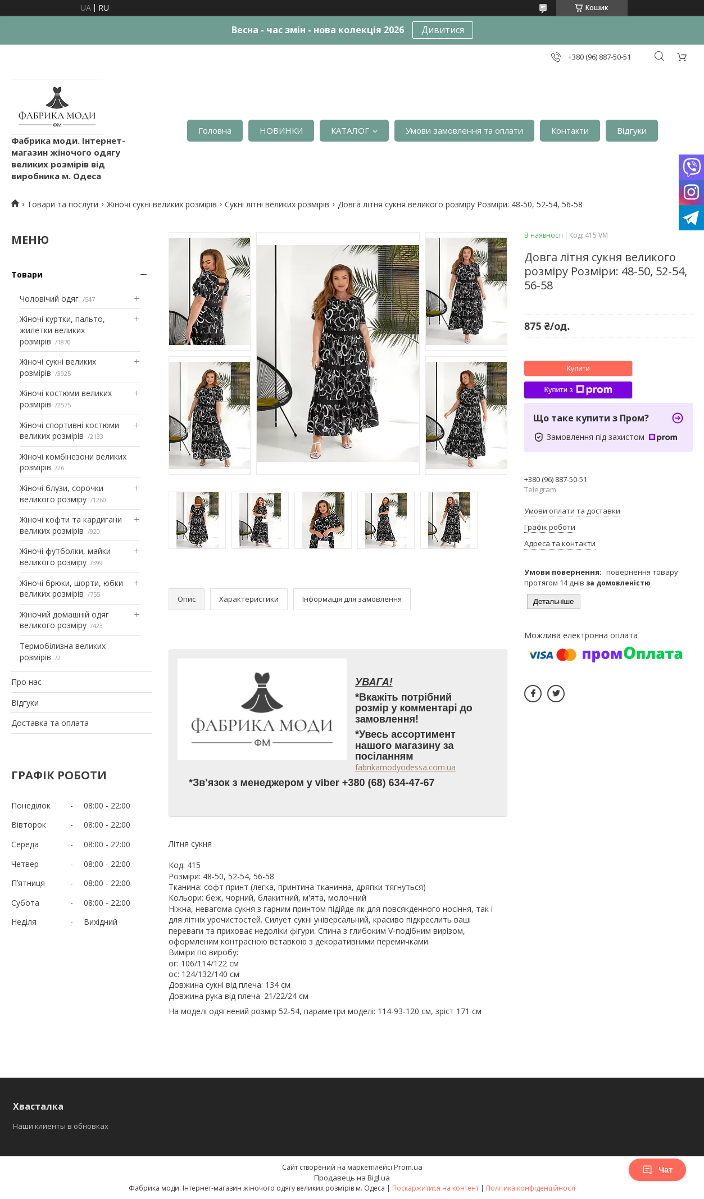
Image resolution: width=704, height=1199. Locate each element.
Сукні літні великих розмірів (277, 204)
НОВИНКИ (281, 130)
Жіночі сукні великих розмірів (162, 204)
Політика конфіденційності (530, 1188)
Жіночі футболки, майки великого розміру (65, 556)
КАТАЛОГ (350, 130)
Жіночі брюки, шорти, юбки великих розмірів (71, 589)
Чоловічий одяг (49, 298)
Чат (657, 1170)
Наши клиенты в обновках (60, 1126)
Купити (578, 368)
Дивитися (442, 30)
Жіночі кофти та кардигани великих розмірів (71, 525)
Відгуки (632, 130)
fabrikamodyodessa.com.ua (405, 767)
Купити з (578, 390)
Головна (214, 130)
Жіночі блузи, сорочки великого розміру (61, 494)
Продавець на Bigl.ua (352, 1178)
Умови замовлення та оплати (464, 130)
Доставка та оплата (50, 722)
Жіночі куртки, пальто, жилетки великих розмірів (62, 330)
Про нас (26, 681)
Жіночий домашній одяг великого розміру (64, 620)
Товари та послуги (62, 204)
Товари (27, 274)
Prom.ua (408, 1167)
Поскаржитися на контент (435, 1188)
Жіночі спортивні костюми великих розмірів (69, 431)
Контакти (570, 130)
